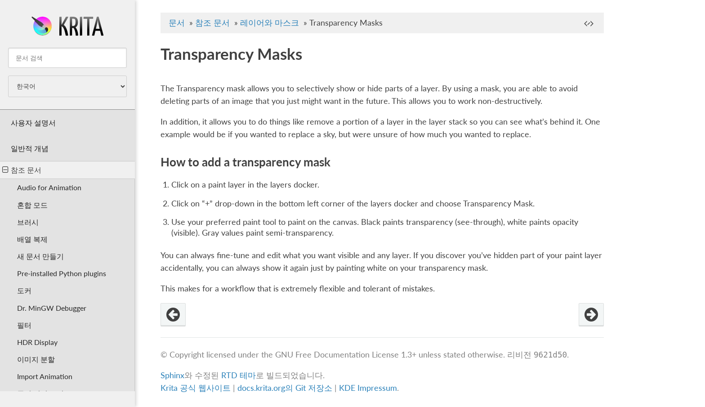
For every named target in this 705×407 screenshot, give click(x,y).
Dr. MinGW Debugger (51, 308)
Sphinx (172, 375)
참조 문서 (21, 169)
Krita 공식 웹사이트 (196, 388)
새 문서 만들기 (40, 256)
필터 (24, 325)
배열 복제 (32, 239)
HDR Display (37, 342)
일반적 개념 (30, 148)
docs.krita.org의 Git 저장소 (284, 388)
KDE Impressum (368, 388)
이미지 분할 (36, 359)
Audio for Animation (49, 187)
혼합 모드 (32, 205)
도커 (24, 290)
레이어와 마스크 (269, 22)
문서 (177, 22)
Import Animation (44, 376)
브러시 (28, 222)
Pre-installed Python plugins (61, 273)
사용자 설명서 (33, 122)
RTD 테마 (238, 375)
